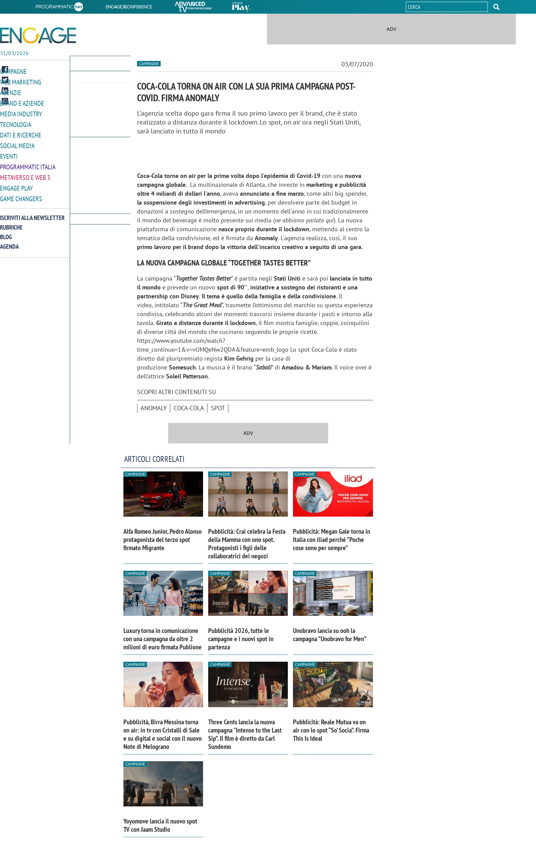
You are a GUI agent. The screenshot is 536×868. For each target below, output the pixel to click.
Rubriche (11, 223)
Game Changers (19, 194)
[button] (496, 7)
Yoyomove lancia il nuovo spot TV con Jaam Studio (160, 825)
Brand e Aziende (20, 102)
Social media (16, 143)
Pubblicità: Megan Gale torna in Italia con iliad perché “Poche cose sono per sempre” (331, 539)
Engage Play (15, 184)
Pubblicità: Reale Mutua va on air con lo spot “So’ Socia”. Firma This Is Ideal (331, 730)
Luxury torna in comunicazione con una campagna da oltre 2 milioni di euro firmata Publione (162, 638)
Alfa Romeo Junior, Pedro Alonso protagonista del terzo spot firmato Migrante (162, 539)
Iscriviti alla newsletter (32, 213)
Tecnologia (14, 122)
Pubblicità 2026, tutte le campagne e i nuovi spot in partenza (240, 638)
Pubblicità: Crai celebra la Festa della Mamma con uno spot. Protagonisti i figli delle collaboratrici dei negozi (246, 543)
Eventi (8, 153)
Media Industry (19, 112)
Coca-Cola (189, 408)
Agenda (9, 242)
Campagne (12, 71)
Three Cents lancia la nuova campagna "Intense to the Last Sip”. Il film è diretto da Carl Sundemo (245, 734)
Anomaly (153, 408)
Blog (6, 232)
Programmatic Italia (26, 163)
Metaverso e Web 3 (24, 174)
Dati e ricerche (19, 133)
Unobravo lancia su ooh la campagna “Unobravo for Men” (329, 634)
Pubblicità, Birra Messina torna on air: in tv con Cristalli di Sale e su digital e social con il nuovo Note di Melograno (162, 734)
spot (218, 408)
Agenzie (9, 92)
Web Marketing (19, 81)
